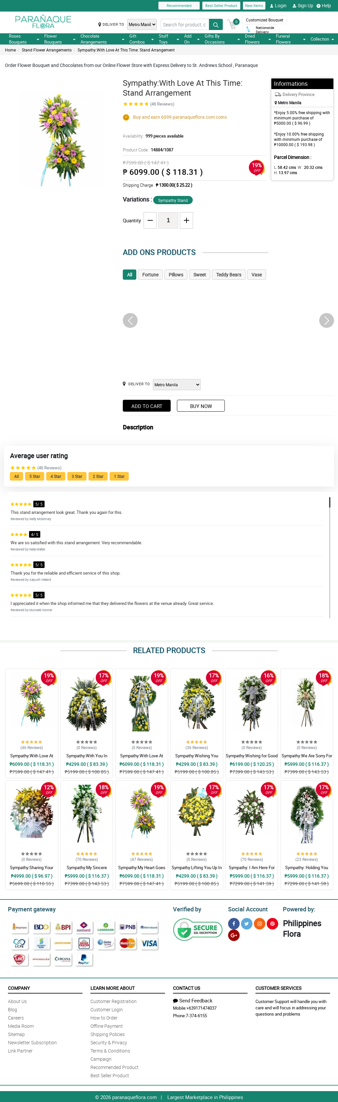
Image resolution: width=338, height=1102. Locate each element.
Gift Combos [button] (141, 39)
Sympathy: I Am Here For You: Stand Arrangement (252, 870)
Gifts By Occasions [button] (222, 39)
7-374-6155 (196, 1015)
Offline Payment (106, 1025)
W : (306, 167)
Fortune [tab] (150, 274)
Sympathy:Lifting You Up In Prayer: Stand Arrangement (197, 870)
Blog (12, 1008)
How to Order (104, 1017)
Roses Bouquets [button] (24, 39)
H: (284, 172)
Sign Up (302, 5)
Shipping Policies (107, 1033)
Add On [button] (192, 39)
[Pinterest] (272, 923)
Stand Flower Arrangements (47, 49)
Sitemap (16, 1033)
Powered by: (298, 908)
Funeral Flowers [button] (291, 39)
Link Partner (20, 1050)
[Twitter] (247, 923)
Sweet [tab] (199, 274)
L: (284, 167)
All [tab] (129, 274)
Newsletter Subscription (32, 1041)
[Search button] (216, 24)
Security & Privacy (108, 1041)
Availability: (151, 136)
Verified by (186, 908)
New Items (254, 5)
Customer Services (278, 987)
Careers (16, 1017)
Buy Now (201, 406)
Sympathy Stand (173, 200)
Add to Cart (146, 406)
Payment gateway (29, 908)
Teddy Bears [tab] (228, 274)
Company (19, 987)
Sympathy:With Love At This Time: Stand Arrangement (126, 49)
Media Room (21, 1025)
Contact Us (186, 987)
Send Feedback (193, 999)
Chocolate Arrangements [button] (103, 39)
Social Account (246, 908)
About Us (17, 1000)
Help (324, 5)
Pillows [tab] (176, 274)
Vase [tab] (257, 274)
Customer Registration (113, 1000)
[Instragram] (259, 923)
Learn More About (112, 987)
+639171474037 (201, 1007)
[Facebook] (234, 923)
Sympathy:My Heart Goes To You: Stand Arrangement (141, 870)
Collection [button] (322, 39)
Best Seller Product (221, 5)
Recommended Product (114, 1066)
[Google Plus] (234, 934)
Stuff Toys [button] (169, 39)
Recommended (179, 5)
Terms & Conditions (110, 1050)
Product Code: (147, 150)
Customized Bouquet (264, 19)
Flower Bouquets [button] (59, 39)
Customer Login (106, 1008)
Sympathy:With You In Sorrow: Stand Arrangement (86, 759)
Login (278, 5)
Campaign (101, 1058)
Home (10, 49)
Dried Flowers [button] (258, 39)
